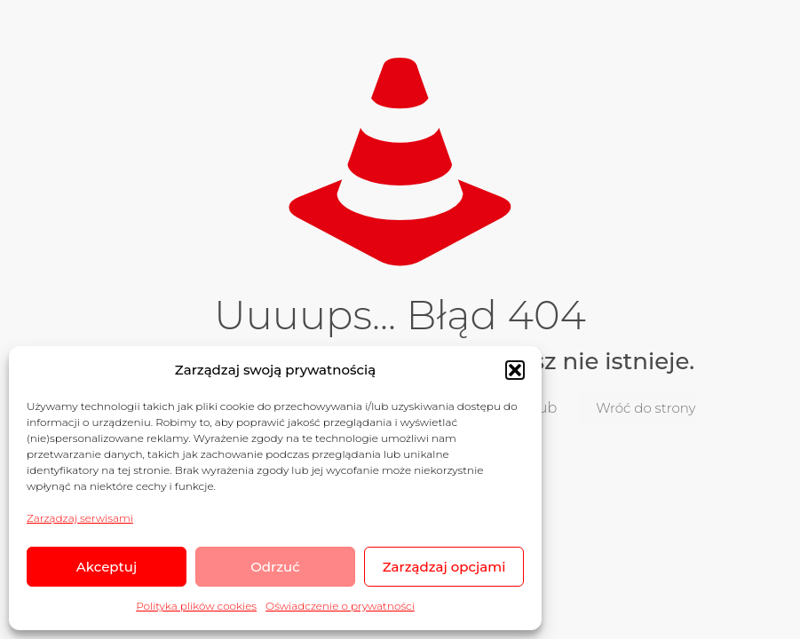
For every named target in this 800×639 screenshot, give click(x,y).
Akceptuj (106, 566)
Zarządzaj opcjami (444, 566)
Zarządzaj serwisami (80, 518)
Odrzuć (275, 566)
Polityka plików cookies (196, 605)
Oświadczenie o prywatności (340, 605)
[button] (515, 370)
